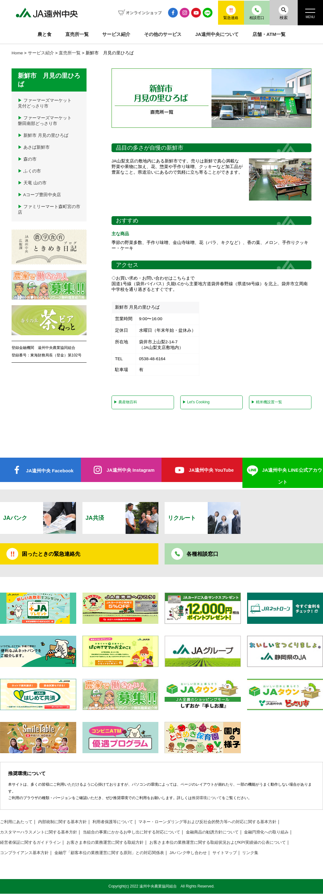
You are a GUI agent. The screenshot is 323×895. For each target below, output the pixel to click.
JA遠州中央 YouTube (211, 470)
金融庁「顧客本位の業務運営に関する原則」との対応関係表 (117, 854)
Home (17, 53)
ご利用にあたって (17, 823)
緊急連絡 (224, 12)
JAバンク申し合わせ (202, 854)
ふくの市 (29, 171)
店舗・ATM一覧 (269, 34)
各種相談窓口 (203, 555)
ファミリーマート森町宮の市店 (49, 209)
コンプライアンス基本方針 (26, 854)
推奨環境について (207, 800)
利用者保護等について (120, 823)
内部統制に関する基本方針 (67, 823)
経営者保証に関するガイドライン (33, 844)
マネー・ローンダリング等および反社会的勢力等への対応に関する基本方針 (222, 823)
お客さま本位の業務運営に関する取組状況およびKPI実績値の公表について (233, 844)
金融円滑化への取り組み (285, 833)
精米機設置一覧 (266, 402)
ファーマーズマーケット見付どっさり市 (45, 103)
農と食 (44, 34)
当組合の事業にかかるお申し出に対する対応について (141, 833)
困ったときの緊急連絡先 (53, 555)
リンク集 (267, 854)
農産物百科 (125, 402)
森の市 (27, 159)
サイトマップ (240, 854)
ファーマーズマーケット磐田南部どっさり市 (45, 121)
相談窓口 (253, 12)
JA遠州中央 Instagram (130, 470)
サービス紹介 (116, 34)
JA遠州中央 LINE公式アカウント (292, 476)
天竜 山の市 (32, 183)
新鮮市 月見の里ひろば (43, 135)
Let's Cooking (196, 402)
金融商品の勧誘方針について (227, 833)
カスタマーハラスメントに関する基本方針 (41, 833)
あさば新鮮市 (34, 147)
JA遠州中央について (217, 34)
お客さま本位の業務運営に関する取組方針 (112, 844)
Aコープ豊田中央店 (39, 194)
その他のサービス (162, 34)
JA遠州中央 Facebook (50, 471)
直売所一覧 (77, 34)
